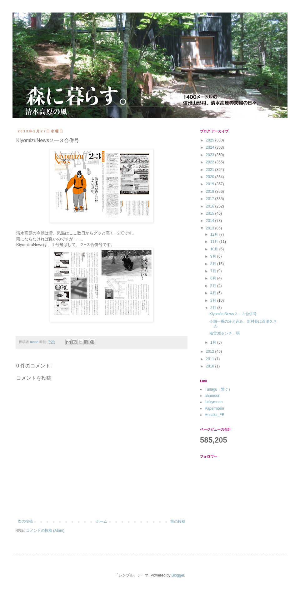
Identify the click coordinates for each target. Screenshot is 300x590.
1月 (213, 342)
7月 (213, 271)
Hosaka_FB (214, 415)
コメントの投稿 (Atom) (45, 530)
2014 (210, 220)
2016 (210, 206)
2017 (210, 199)
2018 (210, 191)
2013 (210, 228)
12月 (214, 234)
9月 (213, 256)
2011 (210, 359)
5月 (213, 286)
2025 (210, 140)
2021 (210, 169)
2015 (210, 213)
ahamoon (212, 395)
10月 (214, 249)
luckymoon (213, 402)
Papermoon (214, 408)
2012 (210, 351)
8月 (213, 264)
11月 (214, 241)
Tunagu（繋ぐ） (218, 389)
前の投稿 (177, 521)
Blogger (178, 575)
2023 (210, 155)
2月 (213, 307)
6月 (213, 278)
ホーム (101, 521)
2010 (210, 366)
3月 (213, 300)
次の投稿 (25, 521)
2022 (210, 162)
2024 (210, 147)
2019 (210, 184)
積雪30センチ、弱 (224, 333)
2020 (210, 177)
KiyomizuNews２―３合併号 (233, 314)
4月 (213, 293)
